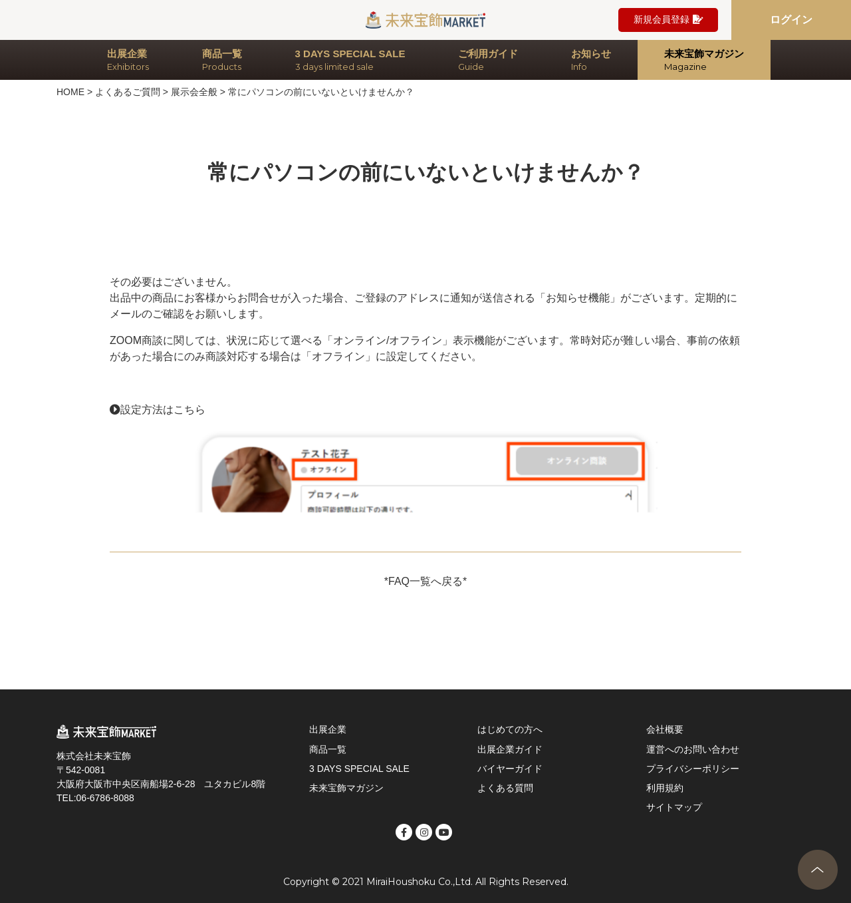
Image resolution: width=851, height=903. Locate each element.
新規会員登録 (668, 20)
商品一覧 (327, 749)
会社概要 (664, 729)
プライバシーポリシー (692, 768)
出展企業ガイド (510, 749)
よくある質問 (505, 788)
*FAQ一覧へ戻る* (425, 581)
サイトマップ (674, 807)
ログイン (791, 19)
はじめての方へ (510, 729)
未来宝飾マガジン (346, 788)
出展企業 (327, 729)
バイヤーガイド (510, 768)
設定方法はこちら (162, 409)
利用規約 (664, 788)
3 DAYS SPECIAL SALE (359, 768)
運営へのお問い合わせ (692, 749)
